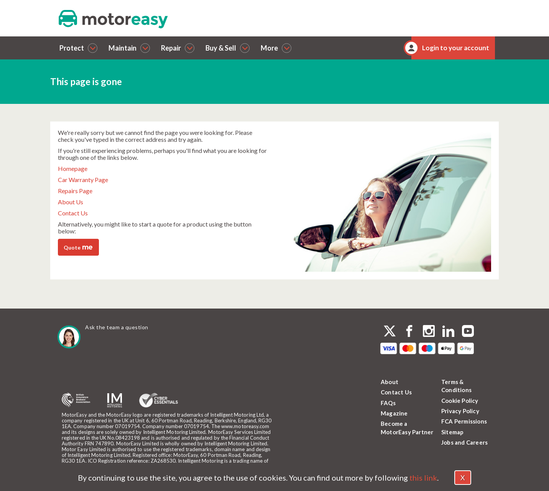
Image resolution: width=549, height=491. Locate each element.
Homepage (72, 168)
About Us (70, 201)
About (389, 381)
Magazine (394, 413)
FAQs (388, 402)
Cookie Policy (459, 400)
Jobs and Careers (464, 442)
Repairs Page (75, 190)
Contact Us (73, 213)
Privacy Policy (460, 410)
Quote (78, 247)
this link (423, 477)
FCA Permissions (464, 421)
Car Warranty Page (83, 179)
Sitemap (452, 432)
